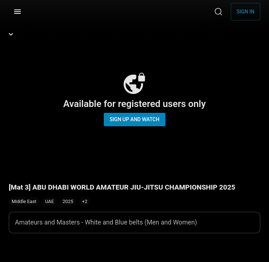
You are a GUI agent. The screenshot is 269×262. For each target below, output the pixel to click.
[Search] (218, 11)
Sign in (245, 12)
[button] (84, 201)
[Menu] (17, 11)
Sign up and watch (134, 119)
